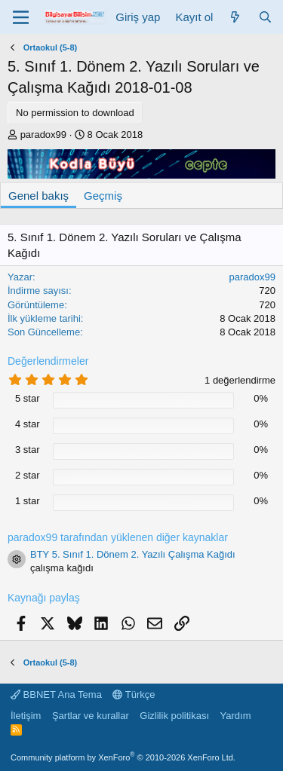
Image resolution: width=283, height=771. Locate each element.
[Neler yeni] (235, 17)
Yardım (235, 715)
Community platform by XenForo (123, 757)
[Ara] (265, 17)
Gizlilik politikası (174, 715)
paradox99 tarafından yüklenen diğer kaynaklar (118, 537)
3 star (27, 449)
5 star (27, 398)
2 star (27, 475)
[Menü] (20, 17)
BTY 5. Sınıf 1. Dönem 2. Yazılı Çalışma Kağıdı (132, 554)
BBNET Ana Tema (56, 694)
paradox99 (43, 134)
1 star (27, 500)
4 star (27, 424)
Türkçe (133, 694)
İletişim (26, 715)
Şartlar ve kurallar (90, 715)
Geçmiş (103, 195)
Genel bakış (38, 195)
